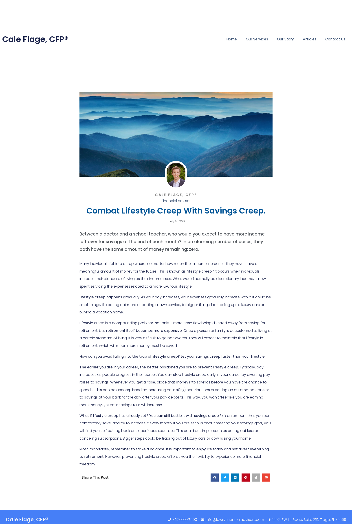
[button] (215, 477)
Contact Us (335, 39)
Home (231, 39)
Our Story (285, 39)
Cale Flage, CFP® (35, 39)
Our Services (257, 39)
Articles (309, 39)
